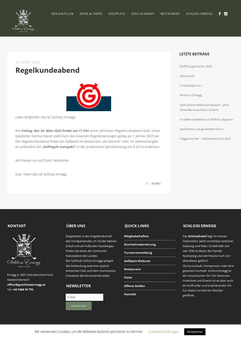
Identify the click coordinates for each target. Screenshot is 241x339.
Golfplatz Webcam (137, 261)
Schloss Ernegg (199, 14)
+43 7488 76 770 (22, 289)
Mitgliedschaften (136, 236)
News (156, 183)
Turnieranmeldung (138, 253)
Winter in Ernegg (191, 95)
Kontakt (130, 294)
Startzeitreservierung (140, 244)
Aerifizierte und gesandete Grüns (201, 129)
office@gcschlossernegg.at (26, 285)
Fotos (128, 277)
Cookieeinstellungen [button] (164, 331)
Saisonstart (187, 76)
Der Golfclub (62, 14)
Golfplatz (117, 14)
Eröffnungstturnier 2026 (196, 66)
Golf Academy (142, 14)
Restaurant (170, 14)
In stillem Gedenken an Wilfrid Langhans (206, 119)
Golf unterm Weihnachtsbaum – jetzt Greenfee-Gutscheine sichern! (204, 107)
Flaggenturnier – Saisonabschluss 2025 (205, 139)
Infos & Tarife (91, 14)
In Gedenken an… (191, 85)
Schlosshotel (197, 236)
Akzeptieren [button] (195, 332)
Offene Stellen (134, 286)
